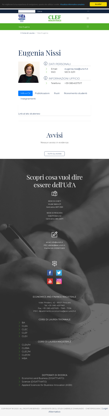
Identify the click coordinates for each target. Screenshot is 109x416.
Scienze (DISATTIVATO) (34, 381)
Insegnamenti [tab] (28, 98)
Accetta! (98, 4)
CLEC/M (26, 351)
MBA (24, 358)
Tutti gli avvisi (54, 154)
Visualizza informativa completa (73, 4)
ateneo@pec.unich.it (56, 245)
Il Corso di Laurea (27, 33)
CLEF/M (26, 355)
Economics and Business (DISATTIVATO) (43, 378)
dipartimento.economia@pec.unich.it (57, 311)
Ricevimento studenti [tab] (75, 93)
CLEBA (25, 348)
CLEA (25, 326)
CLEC (25, 329)
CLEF (24, 332)
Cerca (39, 11)
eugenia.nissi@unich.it (76, 69)
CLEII (24, 336)
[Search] (26, 11)
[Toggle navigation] (88, 11)
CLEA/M (26, 344)
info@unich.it (57, 242)
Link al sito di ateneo (29, 113)
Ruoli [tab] (56, 93)
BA (23, 322)
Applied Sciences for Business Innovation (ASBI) (47, 385)
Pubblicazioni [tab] (42, 93)
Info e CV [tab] (25, 93)
